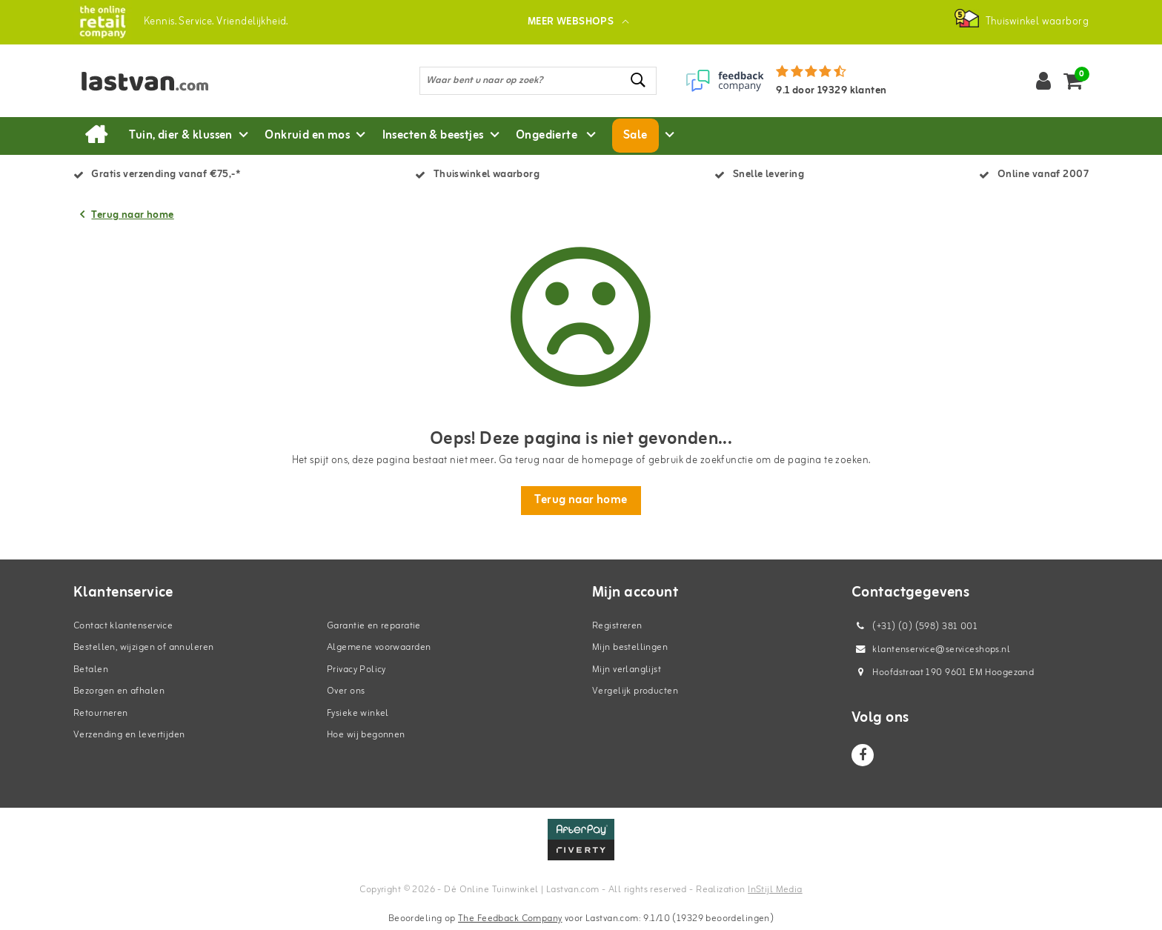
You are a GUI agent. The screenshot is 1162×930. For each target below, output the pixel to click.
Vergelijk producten (635, 691)
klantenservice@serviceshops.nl (930, 649)
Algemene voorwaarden (379, 647)
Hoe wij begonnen (366, 735)
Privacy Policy (356, 669)
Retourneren (100, 713)
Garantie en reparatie (374, 626)
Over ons (346, 691)
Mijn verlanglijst (626, 669)
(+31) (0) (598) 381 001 (914, 626)
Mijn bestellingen (630, 647)
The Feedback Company (510, 918)
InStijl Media (775, 889)
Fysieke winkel (358, 713)
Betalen (90, 669)
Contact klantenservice (123, 626)
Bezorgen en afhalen (119, 691)
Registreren (617, 626)
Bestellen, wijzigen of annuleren (143, 647)
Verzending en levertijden (129, 735)
